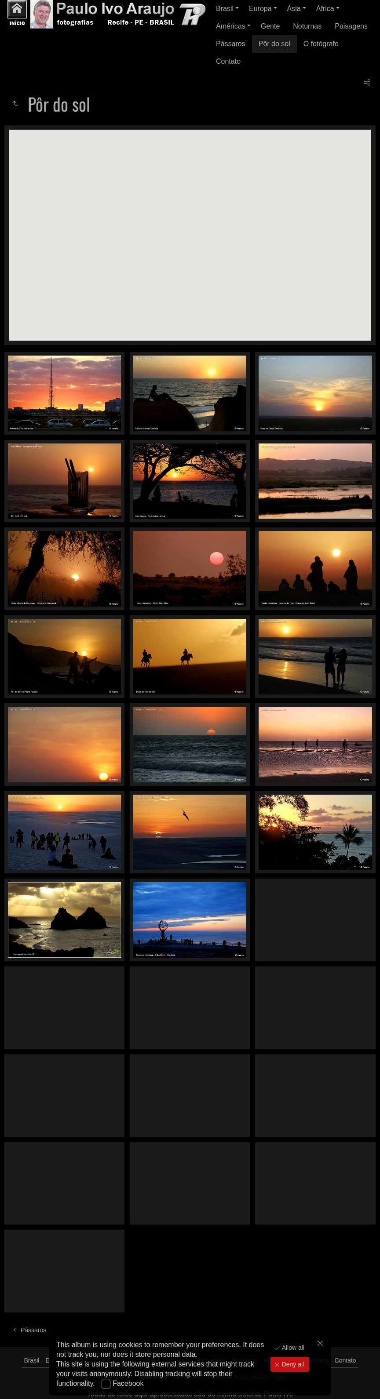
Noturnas (307, 26)
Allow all (292, 1347)
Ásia (294, 8)
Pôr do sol (274, 43)
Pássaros (230, 43)
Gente (270, 26)
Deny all (292, 1364)
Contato (228, 61)
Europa (260, 8)
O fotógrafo (321, 43)
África (325, 8)
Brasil (225, 8)
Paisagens (351, 26)
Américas (230, 26)
